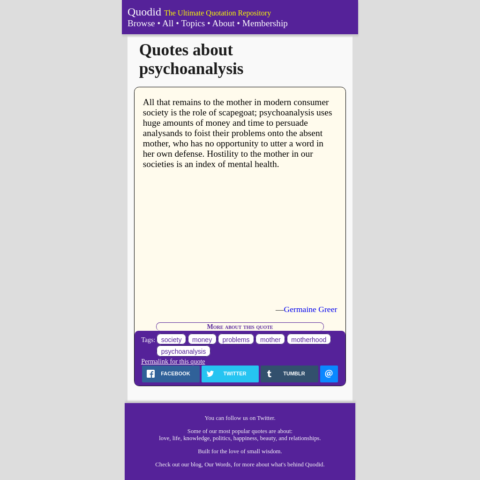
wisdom (271, 451)
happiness (245, 438)
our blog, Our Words (206, 464)
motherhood (308, 339)
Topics (193, 23)
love (164, 438)
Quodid (144, 12)
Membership (265, 23)
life (176, 438)
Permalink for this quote (173, 361)
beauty (268, 438)
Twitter (265, 418)
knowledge (196, 438)
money (202, 339)
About (223, 23)
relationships (304, 438)
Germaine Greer (311, 309)
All (168, 23)
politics (222, 438)
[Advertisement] (240, 237)
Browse (141, 23)
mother (270, 339)
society (171, 339)
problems (236, 339)
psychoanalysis (183, 351)
